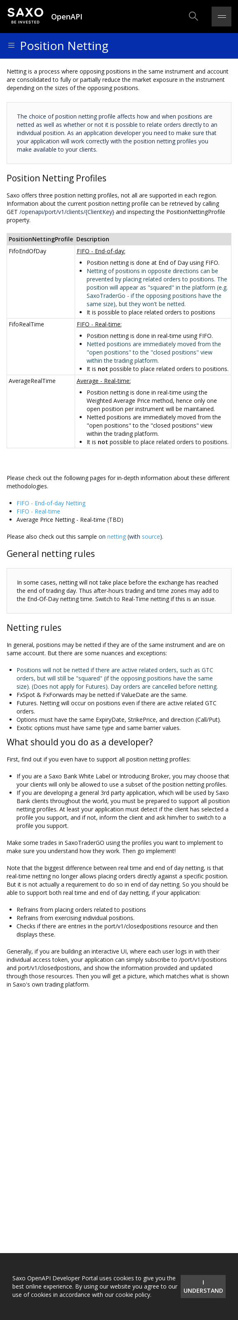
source (151, 536)
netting (116, 536)
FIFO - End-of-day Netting (50, 503)
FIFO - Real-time (38, 511)
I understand (203, 1286)
